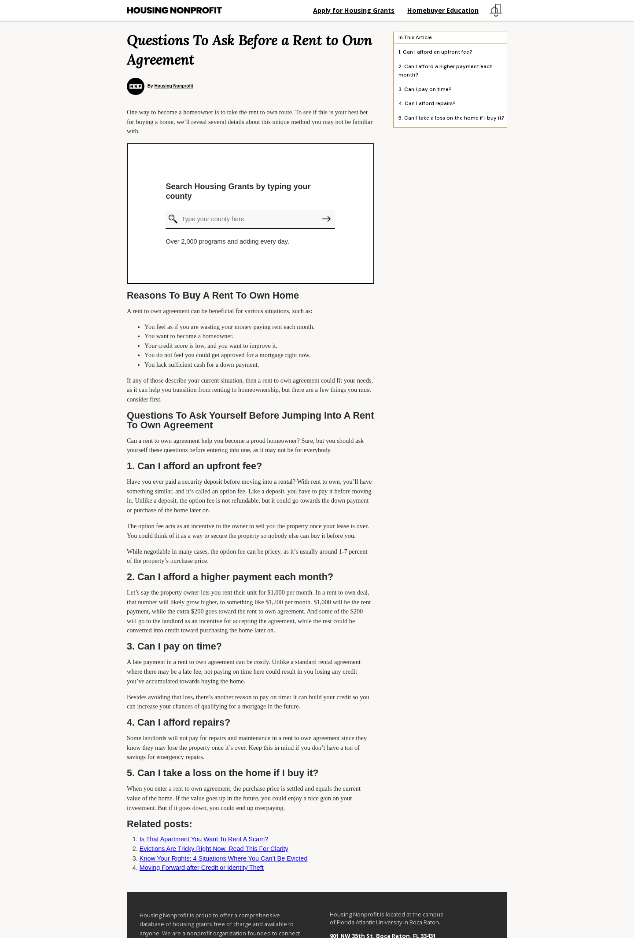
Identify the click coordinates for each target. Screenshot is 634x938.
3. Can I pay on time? (425, 89)
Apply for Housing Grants (353, 10)
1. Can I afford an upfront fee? (435, 52)
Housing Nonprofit (173, 86)
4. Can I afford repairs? (427, 104)
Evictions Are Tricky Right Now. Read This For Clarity (214, 848)
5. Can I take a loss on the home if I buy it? (451, 118)
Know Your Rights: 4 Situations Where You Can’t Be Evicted (224, 858)
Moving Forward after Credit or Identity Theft (202, 867)
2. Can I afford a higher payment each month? (445, 70)
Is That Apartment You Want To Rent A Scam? (204, 839)
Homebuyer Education (443, 10)
